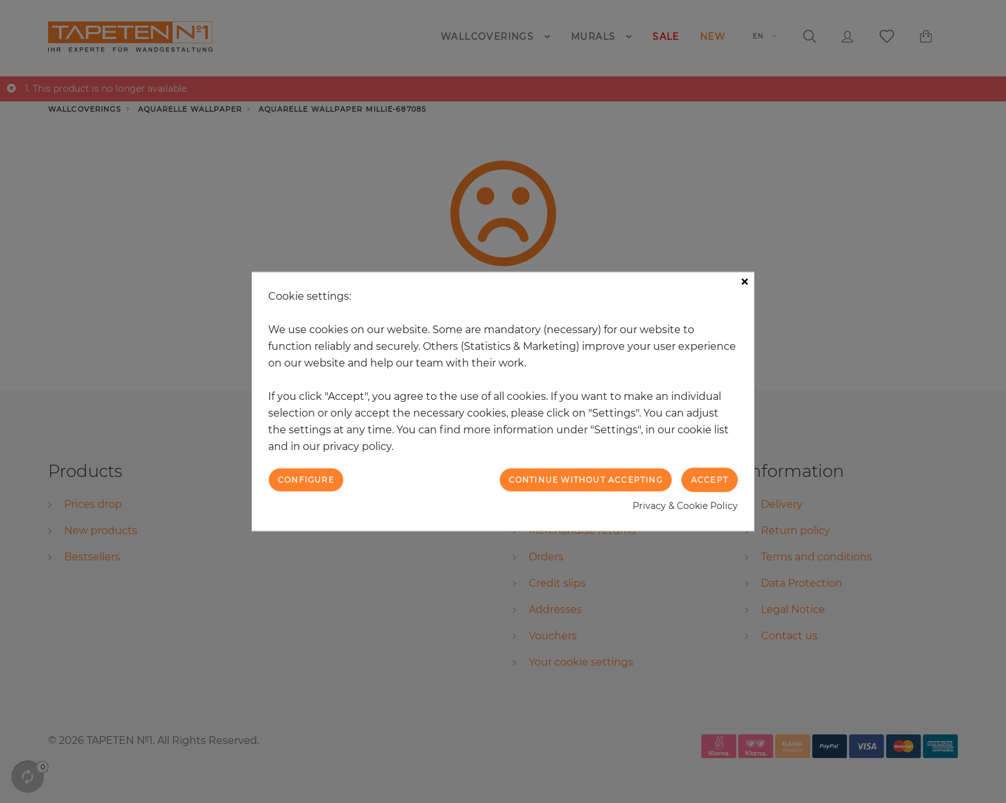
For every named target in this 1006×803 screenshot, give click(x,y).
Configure (306, 479)
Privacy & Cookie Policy (685, 506)
